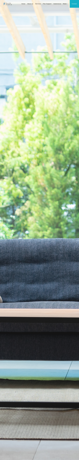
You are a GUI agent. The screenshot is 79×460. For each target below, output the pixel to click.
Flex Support (47, 3)
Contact (74, 3)
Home (23, 3)
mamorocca (57, 3)
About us (30, 3)
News (65, 3)
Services (38, 3)
